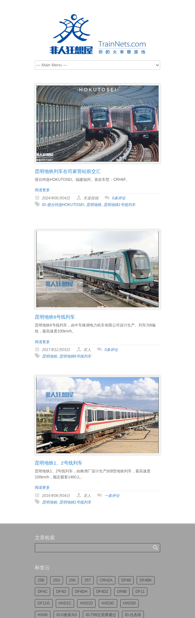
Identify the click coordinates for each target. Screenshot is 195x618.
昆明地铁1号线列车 (119, 205)
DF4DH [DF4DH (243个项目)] (81, 591)
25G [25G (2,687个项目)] (56, 580)
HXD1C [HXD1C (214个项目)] (65, 603)
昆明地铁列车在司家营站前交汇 (68, 171)
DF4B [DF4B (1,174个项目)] (126, 580)
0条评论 (118, 198)
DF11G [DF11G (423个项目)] (44, 603)
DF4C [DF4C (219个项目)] (42, 591)
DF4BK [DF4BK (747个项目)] (146, 580)
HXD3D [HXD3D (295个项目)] (129, 603)
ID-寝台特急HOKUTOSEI (63, 205)
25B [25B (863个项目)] (41, 580)
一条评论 (111, 495)
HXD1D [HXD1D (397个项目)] (86, 603)
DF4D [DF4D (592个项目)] (61, 591)
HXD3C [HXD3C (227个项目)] (108, 603)
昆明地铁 (93, 205)
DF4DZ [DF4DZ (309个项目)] (102, 591)
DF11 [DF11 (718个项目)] (140, 591)
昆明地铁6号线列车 (55, 317)
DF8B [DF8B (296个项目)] (122, 591)
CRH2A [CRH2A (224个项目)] (106, 580)
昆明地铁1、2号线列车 (58, 462)
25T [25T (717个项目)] (87, 580)
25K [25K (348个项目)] (72, 580)
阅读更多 (42, 190)
